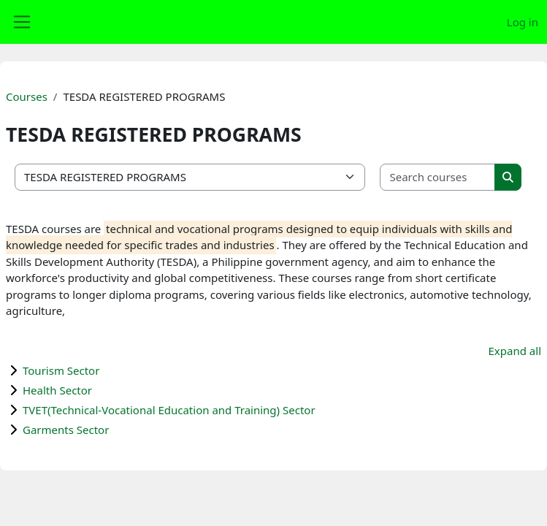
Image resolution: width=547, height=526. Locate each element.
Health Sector (57, 390)
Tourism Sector (61, 370)
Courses (26, 96)
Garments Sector (66, 429)
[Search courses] (438, 177)
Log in (522, 22)
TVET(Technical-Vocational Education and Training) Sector (169, 410)
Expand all (515, 350)
